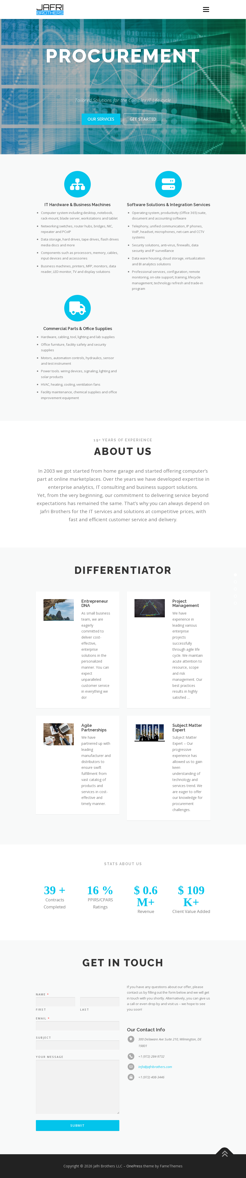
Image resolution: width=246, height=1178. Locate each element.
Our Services (100, 130)
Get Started (143, 130)
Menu (206, 9)
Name (42, 1148)
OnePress (134, 1166)
